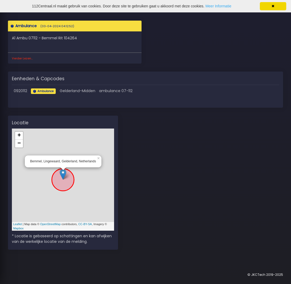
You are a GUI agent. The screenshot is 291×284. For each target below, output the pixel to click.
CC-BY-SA (85, 224)
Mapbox (18, 228)
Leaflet (17, 224)
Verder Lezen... (22, 58)
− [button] (19, 144)
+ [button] (19, 136)
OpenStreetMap (50, 224)
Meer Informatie (218, 6)
